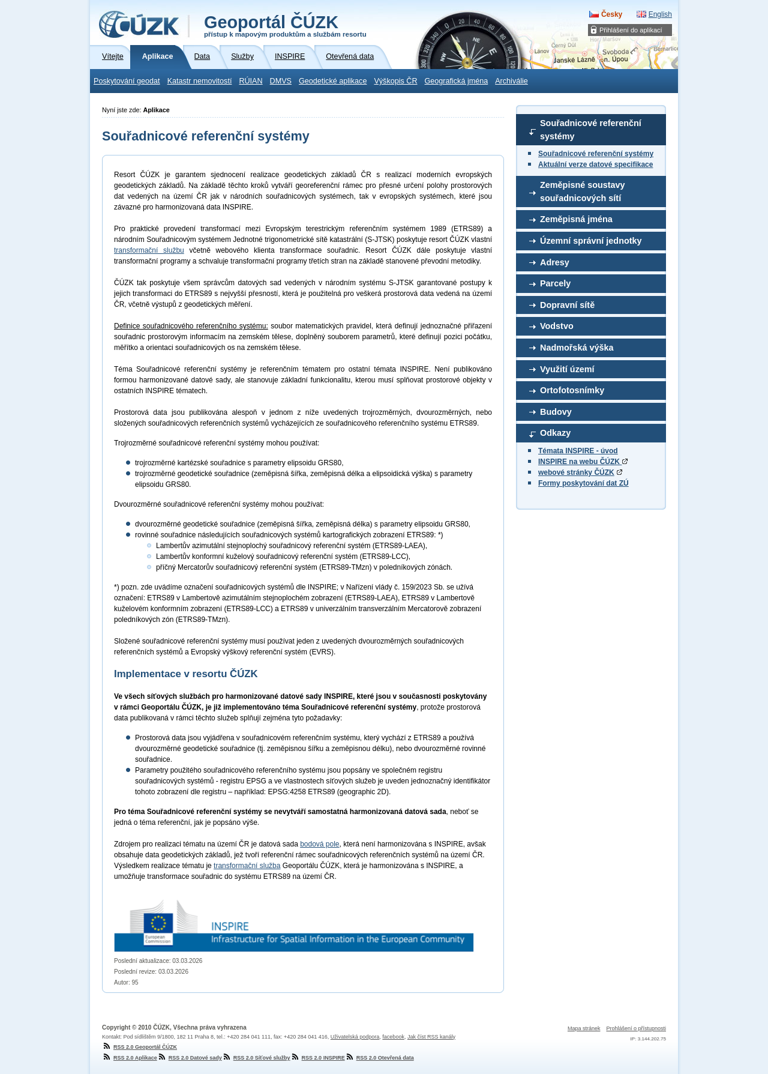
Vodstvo (557, 326)
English (660, 14)
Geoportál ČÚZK (285, 25)
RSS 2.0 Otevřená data (379, 1058)
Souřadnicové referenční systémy (590, 129)
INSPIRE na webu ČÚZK (583, 461)
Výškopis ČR (395, 81)
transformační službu (149, 250)
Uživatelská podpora (355, 1037)
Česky (611, 14)
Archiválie (511, 81)
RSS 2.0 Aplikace (129, 1058)
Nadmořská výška (576, 347)
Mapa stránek (584, 1028)
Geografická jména (456, 81)
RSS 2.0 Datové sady (189, 1058)
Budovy (556, 412)
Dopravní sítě (567, 305)
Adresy (554, 262)
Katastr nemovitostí (199, 81)
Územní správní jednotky (591, 241)
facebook (393, 1037)
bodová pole (319, 844)
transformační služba (247, 865)
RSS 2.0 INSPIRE (317, 1058)
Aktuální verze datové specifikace (595, 164)
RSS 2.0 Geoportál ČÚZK (139, 1047)
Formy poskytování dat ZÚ (583, 483)
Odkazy (555, 433)
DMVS (281, 81)
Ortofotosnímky (572, 390)
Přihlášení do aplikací (630, 30)
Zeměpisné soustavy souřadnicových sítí (582, 191)
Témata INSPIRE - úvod (578, 451)
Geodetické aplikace (333, 81)
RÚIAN (250, 81)
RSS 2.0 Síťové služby (256, 1058)
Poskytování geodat (127, 81)
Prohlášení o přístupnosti (636, 1028)
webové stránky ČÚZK (576, 472)
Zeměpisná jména (576, 219)
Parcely (555, 283)
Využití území (567, 369)
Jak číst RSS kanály (431, 1037)
